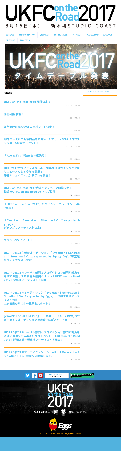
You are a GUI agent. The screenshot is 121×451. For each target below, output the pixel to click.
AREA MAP (92, 35)
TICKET (77, 35)
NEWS (10, 35)
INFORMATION (27, 35)
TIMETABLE (61, 35)
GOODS (107, 35)
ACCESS (25, 40)
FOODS (10, 40)
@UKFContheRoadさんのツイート (100, 92)
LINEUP (44, 35)
